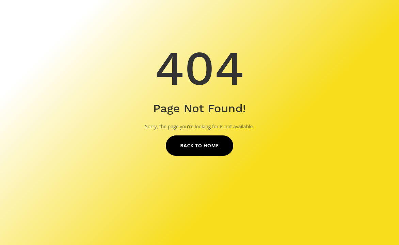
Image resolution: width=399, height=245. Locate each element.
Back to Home (199, 145)
